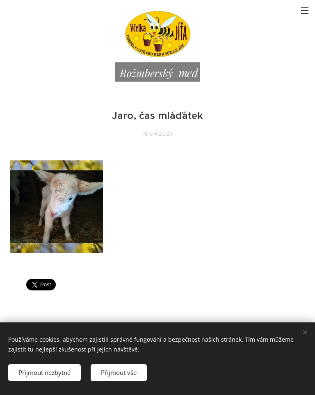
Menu (304, 10)
